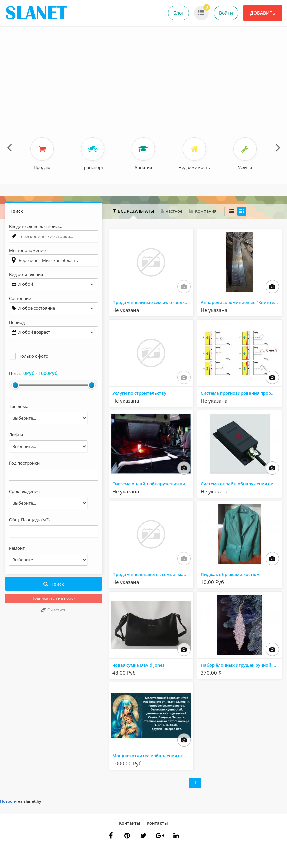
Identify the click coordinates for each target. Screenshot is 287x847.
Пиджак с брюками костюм (230, 574)
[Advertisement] (143, 87)
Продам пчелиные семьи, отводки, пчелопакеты (152, 302)
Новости (8, 801)
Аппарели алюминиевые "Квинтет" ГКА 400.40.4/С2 (241, 302)
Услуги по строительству (139, 393)
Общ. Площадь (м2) (29, 520)
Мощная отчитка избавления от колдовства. (152, 756)
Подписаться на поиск (53, 598)
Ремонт (17, 548)
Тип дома (18, 406)
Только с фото (33, 356)
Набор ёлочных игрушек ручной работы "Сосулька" (241, 665)
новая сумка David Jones (138, 665)
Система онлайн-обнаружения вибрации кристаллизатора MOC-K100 (152, 484)
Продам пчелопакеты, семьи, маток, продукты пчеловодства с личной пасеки (152, 574)
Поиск (53, 584)
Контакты (129, 823)
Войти (226, 13)
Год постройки (24, 463)
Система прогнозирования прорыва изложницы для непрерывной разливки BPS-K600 (241, 393)
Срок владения (24, 491)
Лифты (16, 435)
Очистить (53, 610)
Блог (178, 13)
